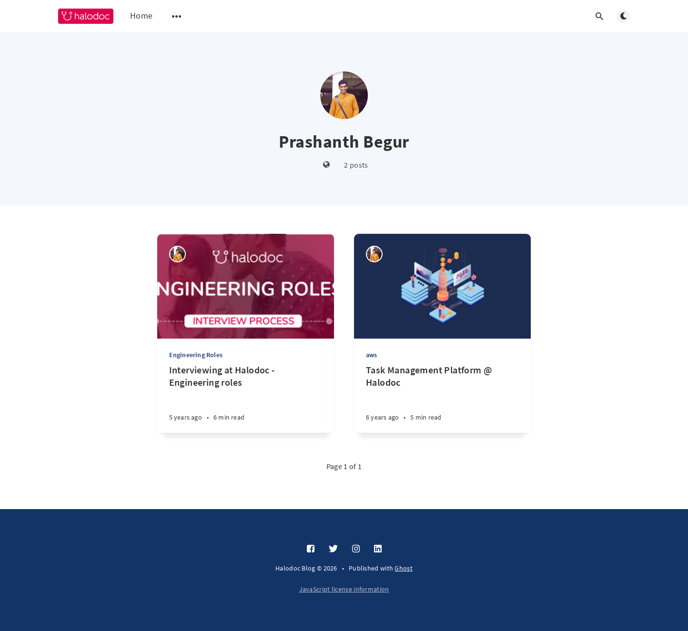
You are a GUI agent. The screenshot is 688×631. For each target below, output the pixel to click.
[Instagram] (356, 549)
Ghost (404, 568)
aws (371, 355)
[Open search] (599, 16)
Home (141, 15)
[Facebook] (310, 549)
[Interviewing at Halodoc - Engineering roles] (245, 398)
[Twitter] (333, 549)
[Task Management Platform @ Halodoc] (442, 398)
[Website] (326, 165)
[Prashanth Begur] (177, 254)
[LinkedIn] (378, 549)
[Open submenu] (176, 16)
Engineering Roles (196, 355)
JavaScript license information (344, 589)
